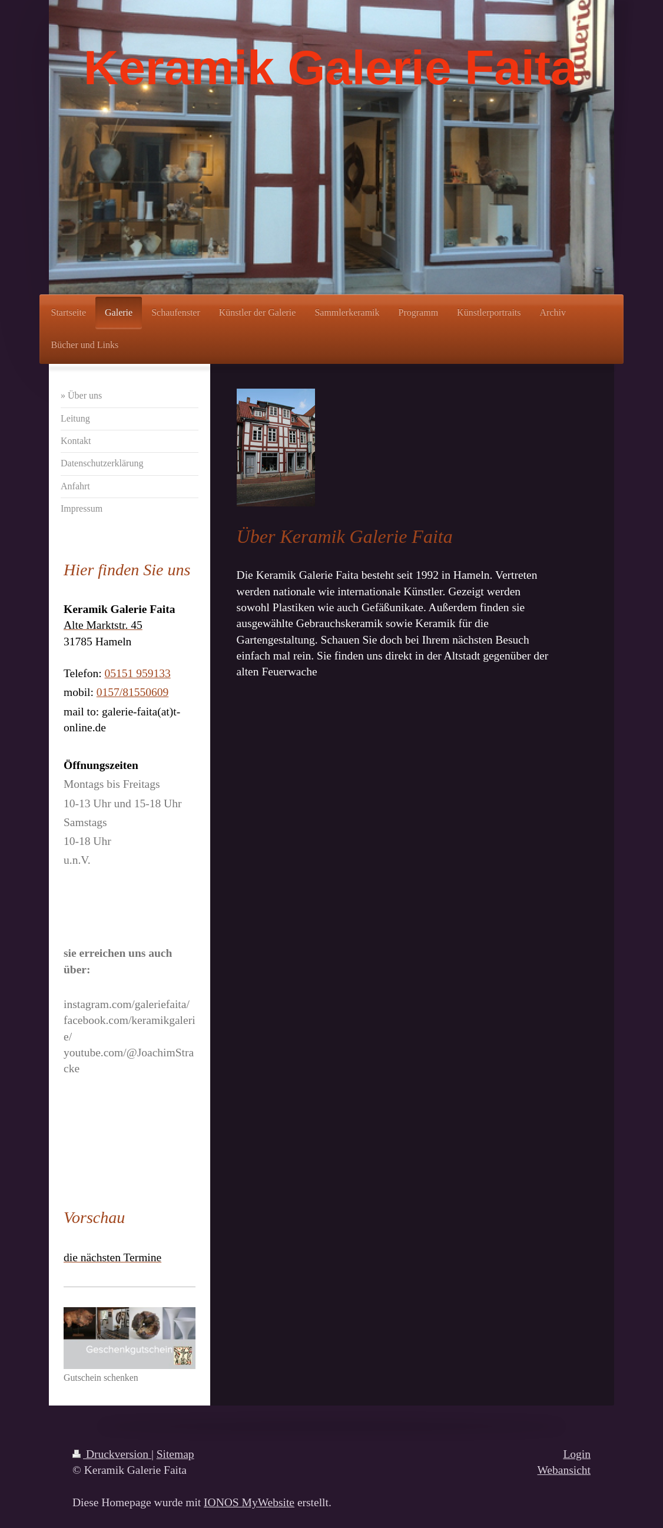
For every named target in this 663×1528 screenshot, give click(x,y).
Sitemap (175, 1454)
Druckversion (111, 1454)
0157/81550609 (132, 692)
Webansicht (564, 1470)
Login (577, 1454)
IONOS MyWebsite (249, 1502)
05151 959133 (138, 673)
